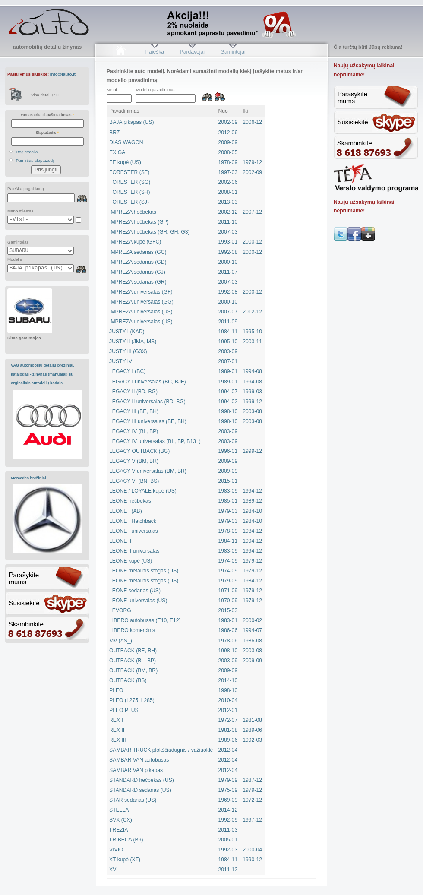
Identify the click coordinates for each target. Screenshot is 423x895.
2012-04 (228, 750)
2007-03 (228, 232)
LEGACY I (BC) (127, 371)
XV (112, 870)
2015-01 (228, 481)
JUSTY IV (120, 361)
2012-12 (252, 312)
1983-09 (228, 491)
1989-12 (252, 501)
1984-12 (252, 531)
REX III (117, 740)
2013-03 (228, 202)
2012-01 (228, 710)
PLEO (116, 690)
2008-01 (228, 192)
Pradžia (120, 52)
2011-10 (228, 222)
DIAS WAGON (126, 142)
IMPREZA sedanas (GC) (137, 252)
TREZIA (118, 830)
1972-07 (228, 720)
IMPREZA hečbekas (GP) (139, 222)
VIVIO (116, 850)
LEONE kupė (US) (130, 561)
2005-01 (228, 840)
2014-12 (228, 810)
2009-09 (228, 142)
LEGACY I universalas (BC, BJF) (147, 382)
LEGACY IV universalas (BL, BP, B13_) (155, 441)
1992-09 (228, 820)
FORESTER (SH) (129, 192)
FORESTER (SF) (129, 172)
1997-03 (228, 172)
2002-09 (228, 122)
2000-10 (228, 262)
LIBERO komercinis (132, 630)
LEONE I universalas (133, 531)
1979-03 (228, 511)
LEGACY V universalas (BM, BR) (147, 471)
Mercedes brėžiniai (28, 478)
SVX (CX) (120, 820)
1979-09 (228, 581)
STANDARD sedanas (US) (140, 790)
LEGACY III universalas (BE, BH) (147, 421)
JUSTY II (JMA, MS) (132, 341)
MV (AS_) (120, 641)
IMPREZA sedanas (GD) (137, 262)
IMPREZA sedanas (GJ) (137, 272)
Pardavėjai (192, 52)
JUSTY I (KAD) (127, 332)
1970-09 (228, 601)
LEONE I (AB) (125, 511)
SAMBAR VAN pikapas (136, 770)
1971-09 (228, 591)
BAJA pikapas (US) (131, 122)
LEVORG (120, 610)
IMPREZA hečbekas (132, 212)
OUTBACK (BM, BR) (133, 670)
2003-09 (228, 351)
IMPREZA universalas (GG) (141, 302)
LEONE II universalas (134, 551)
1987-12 (252, 780)
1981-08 (252, 720)
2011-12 (228, 870)
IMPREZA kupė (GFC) (135, 242)
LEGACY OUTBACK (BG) (139, 451)
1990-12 (252, 860)
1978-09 (228, 162)
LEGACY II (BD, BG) (133, 392)
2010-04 (228, 700)
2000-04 (252, 850)
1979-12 (252, 162)
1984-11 (228, 332)
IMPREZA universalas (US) (141, 312)
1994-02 (228, 401)
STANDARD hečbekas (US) (141, 780)
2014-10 (228, 680)
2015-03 (228, 610)
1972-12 (252, 800)
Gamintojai (232, 52)
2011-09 (228, 322)
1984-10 (252, 511)
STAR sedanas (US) (132, 800)
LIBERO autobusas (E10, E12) (145, 620)
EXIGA (117, 152)
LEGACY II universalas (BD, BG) (147, 401)
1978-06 (228, 641)
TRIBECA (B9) (126, 840)
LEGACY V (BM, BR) (133, 461)
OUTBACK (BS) (127, 680)
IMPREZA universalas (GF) (141, 292)
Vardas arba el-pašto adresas (47, 115)
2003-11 (252, 341)
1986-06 (228, 630)
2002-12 (228, 212)
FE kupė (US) (125, 162)
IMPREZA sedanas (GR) (137, 282)
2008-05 (228, 152)
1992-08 (228, 252)
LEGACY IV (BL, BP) (133, 431)
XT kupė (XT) (124, 860)
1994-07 (228, 392)
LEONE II (120, 541)
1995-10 (252, 332)
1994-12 (252, 491)
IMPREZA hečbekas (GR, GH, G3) (149, 232)
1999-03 (252, 392)
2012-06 (228, 133)
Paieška (154, 52)
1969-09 (228, 800)
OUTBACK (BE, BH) (133, 651)
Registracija (27, 151)
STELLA (119, 810)
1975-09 (228, 790)
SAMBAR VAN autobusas (139, 760)
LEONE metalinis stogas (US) (143, 571)
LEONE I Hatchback (132, 521)
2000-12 (252, 242)
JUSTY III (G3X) (128, 351)
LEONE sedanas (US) (135, 591)
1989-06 (252, 730)
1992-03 (252, 740)
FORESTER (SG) (129, 182)
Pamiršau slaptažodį (35, 160)
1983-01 (228, 620)
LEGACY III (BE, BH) (133, 411)
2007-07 (228, 312)
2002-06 (228, 182)
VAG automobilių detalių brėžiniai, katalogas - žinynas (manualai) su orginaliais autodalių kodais (42, 374)
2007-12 (252, 212)
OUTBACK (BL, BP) (132, 661)
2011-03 (228, 830)
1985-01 (228, 501)
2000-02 (252, 620)
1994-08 (252, 371)
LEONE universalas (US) (138, 601)
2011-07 (228, 272)
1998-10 (228, 411)
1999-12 (252, 401)
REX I (116, 720)
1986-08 (252, 641)
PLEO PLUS (124, 710)
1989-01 (228, 371)
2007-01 (228, 361)
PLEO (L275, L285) (132, 700)
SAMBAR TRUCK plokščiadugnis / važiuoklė (161, 750)
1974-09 (228, 561)
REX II (116, 730)
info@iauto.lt (63, 74)
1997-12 (252, 820)
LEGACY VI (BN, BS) (134, 481)
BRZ (114, 133)
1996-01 (228, 451)
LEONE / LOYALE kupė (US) (143, 491)
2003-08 (252, 411)
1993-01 (228, 242)
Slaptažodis (47, 132)
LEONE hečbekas (130, 501)
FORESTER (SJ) (129, 202)
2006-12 (252, 122)
